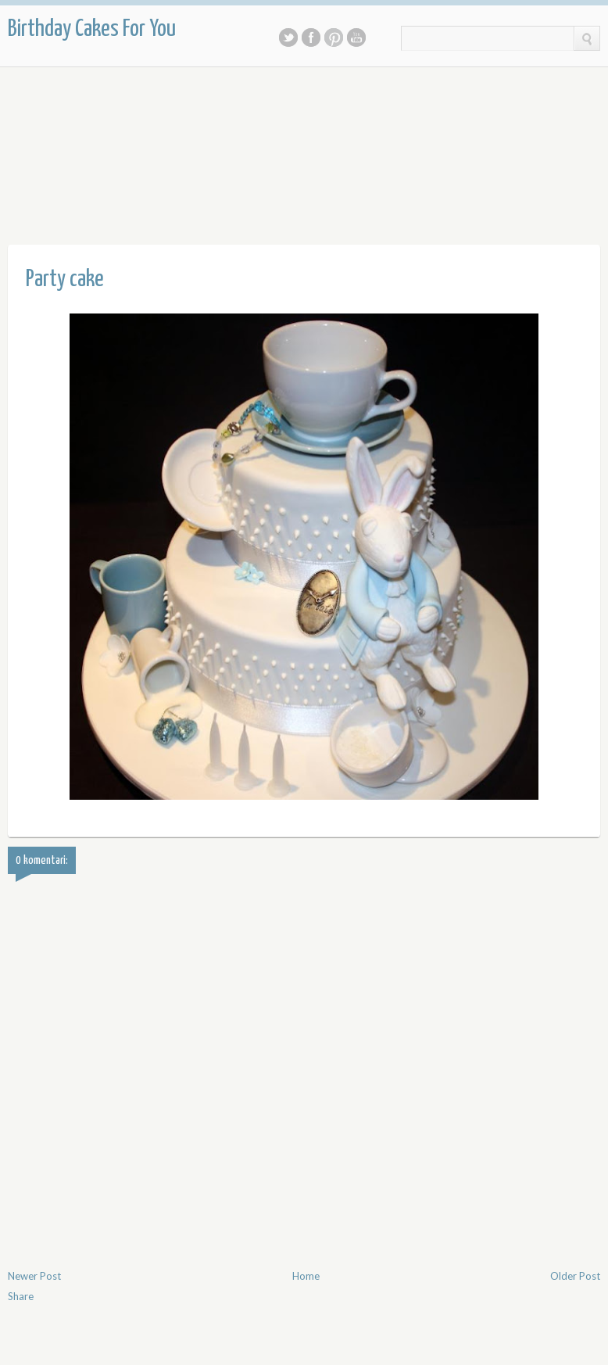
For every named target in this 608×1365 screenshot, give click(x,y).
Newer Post (34, 1276)
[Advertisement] (292, 134)
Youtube (356, 37)
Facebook (311, 37)
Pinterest (333, 37)
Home (306, 1276)
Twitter (288, 37)
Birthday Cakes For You (92, 29)
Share (21, 1296)
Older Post (575, 1276)
